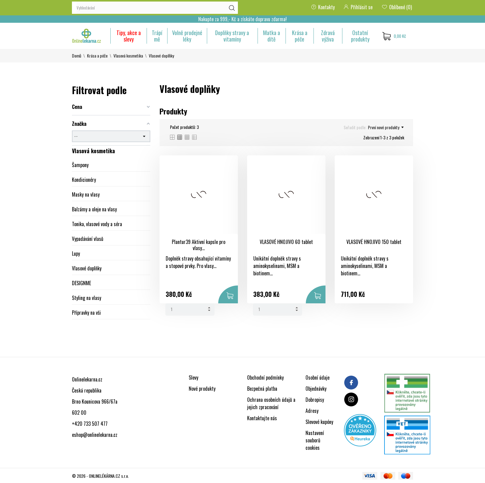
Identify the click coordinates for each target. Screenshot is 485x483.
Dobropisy (315, 399)
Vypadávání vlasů (87, 238)
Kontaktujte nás (262, 418)
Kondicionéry (84, 179)
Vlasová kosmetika (93, 151)
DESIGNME (81, 283)
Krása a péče (299, 36)
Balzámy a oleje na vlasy (94, 209)
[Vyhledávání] (155, 8)
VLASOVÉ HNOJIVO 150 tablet (373, 241)
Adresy (312, 410)
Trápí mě (157, 36)
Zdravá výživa (328, 36)
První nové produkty (386, 127)
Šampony (80, 165)
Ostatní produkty (360, 36)
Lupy (76, 253)
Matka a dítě (271, 36)
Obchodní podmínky (265, 377)
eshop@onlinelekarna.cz (94, 434)
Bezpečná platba (262, 388)
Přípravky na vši (86, 312)
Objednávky (316, 388)
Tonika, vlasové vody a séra (97, 224)
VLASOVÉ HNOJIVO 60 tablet (286, 241)
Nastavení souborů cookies (315, 440)
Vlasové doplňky (86, 268)
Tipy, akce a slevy (128, 36)
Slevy (193, 377)
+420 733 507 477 (90, 423)
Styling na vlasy (86, 297)
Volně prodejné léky (187, 36)
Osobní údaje (317, 377)
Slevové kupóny (319, 421)
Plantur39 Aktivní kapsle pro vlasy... (198, 245)
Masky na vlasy (86, 194)
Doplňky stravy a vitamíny (232, 36)
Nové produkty (202, 388)
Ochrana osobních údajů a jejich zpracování (271, 403)
